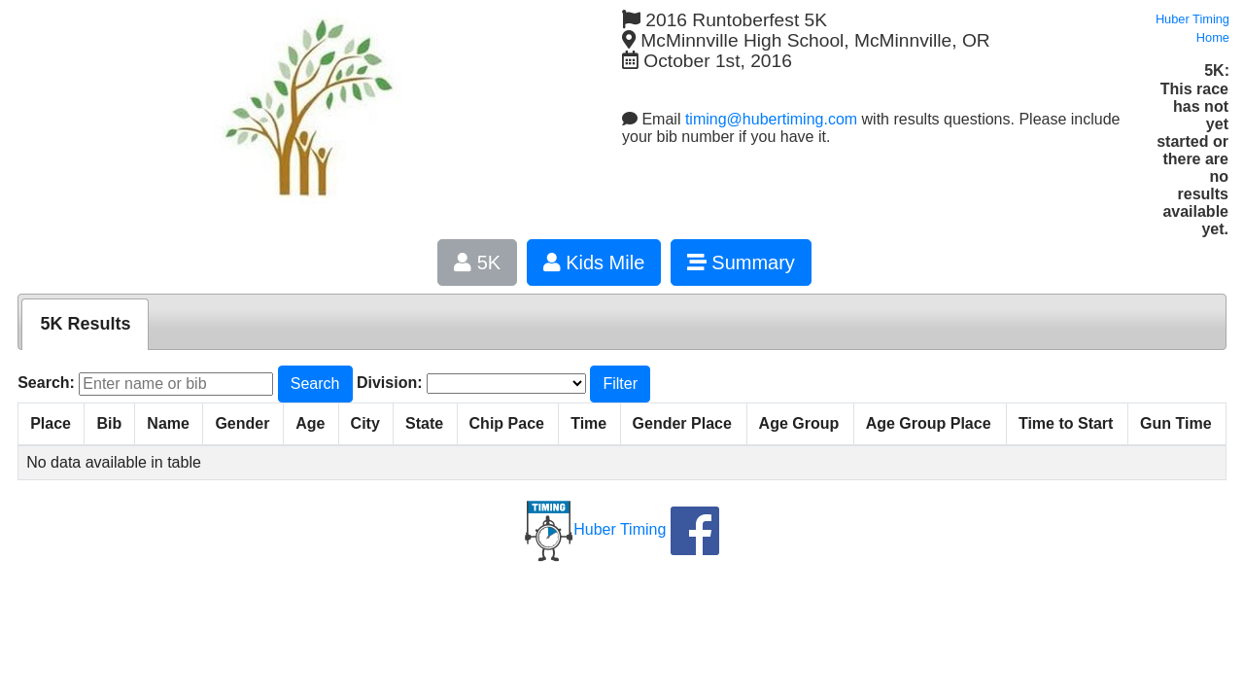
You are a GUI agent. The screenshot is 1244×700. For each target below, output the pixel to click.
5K (477, 262)
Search (315, 383)
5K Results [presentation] (85, 323)
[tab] (85, 324)
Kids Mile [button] (594, 262)
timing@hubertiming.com (771, 119)
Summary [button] (741, 262)
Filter (620, 383)
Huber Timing (595, 529)
